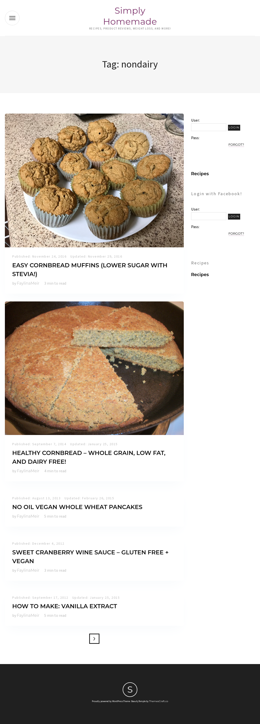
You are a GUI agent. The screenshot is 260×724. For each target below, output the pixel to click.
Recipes (200, 173)
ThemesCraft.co (158, 701)
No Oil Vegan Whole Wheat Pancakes (77, 507)
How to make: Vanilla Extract (64, 606)
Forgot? (236, 144)
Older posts (94, 639)
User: (195, 120)
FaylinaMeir (28, 283)
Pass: (195, 138)
